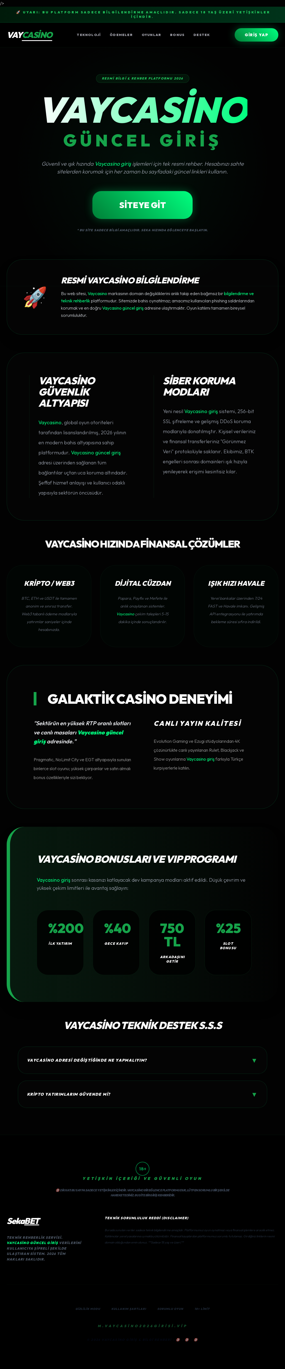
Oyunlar (151, 35)
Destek (201, 35)
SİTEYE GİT (142, 205)
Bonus (177, 35)
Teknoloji (89, 35)
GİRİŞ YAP (256, 34)
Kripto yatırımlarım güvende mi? (142, 1094)
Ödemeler (121, 35)
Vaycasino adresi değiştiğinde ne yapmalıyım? (142, 1060)
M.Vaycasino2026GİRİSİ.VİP (143, 1326)
